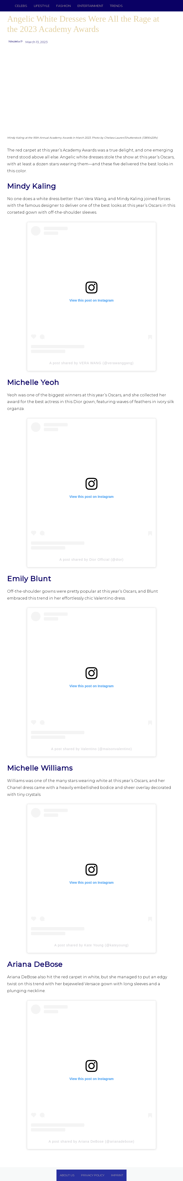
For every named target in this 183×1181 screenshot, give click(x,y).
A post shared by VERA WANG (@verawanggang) (91, 363)
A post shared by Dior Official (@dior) (91, 559)
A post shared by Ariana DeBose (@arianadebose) (91, 1141)
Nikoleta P (16, 41)
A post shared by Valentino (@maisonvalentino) (91, 749)
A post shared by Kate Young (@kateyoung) (91, 945)
